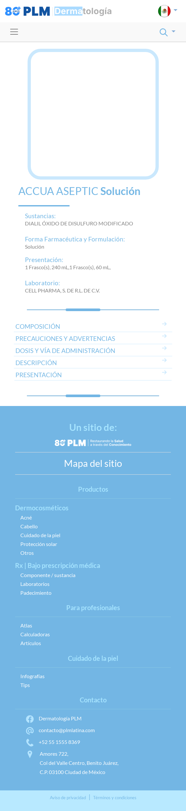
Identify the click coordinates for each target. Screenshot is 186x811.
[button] (167, 11)
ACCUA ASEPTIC (58, 191)
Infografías (32, 676)
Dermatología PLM (53, 718)
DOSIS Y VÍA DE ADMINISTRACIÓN (65, 350)
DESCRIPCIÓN (36, 362)
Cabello (29, 526)
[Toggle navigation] (14, 32)
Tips (25, 685)
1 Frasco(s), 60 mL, (90, 267)
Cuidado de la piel (40, 535)
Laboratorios (35, 584)
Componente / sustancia (47, 575)
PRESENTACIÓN (38, 375)
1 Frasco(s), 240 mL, (47, 267)
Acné (26, 517)
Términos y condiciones (114, 797)
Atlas (26, 625)
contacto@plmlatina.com (60, 730)
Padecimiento (36, 593)
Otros (27, 553)
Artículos (30, 643)
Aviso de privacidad (68, 797)
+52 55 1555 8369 (52, 742)
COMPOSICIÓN (37, 326)
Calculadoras (35, 634)
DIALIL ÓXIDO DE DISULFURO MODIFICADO (79, 223)
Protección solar (38, 544)
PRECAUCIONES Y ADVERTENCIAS (65, 338)
